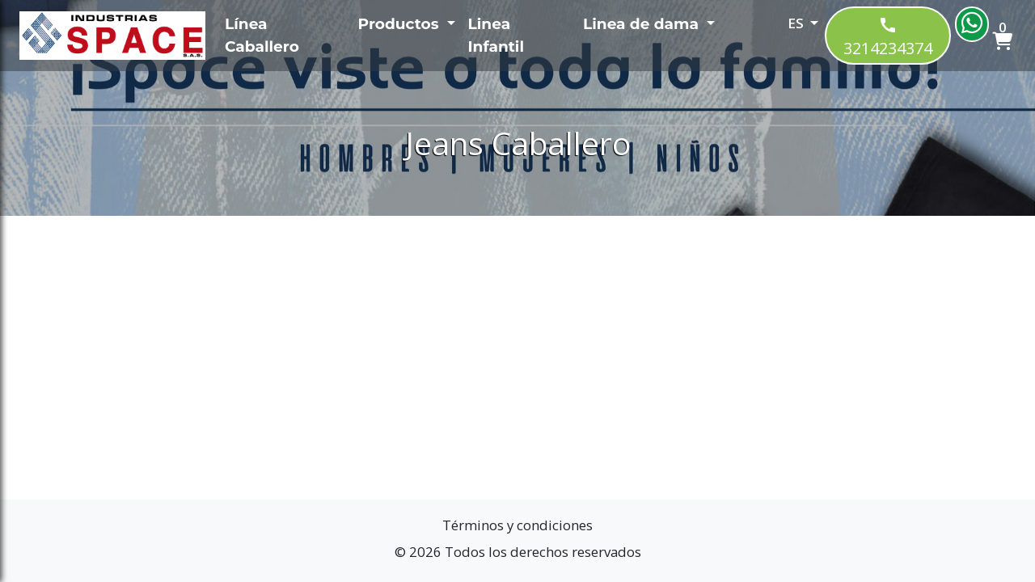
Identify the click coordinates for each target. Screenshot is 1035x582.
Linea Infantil (496, 35)
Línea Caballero (262, 35)
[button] (781, 27)
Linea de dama (643, 24)
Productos (400, 24)
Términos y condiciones (517, 525)
